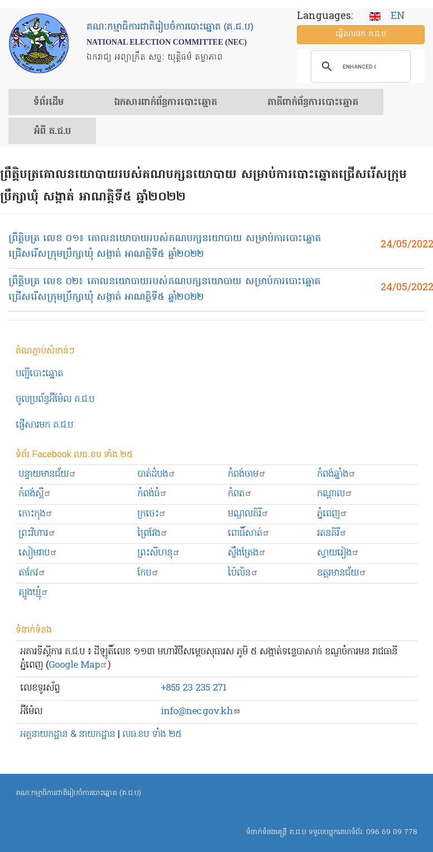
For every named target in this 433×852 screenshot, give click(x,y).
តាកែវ (32, 573)
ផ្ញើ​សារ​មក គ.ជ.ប (360, 34)
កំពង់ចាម (247, 474)
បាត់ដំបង (156, 474)
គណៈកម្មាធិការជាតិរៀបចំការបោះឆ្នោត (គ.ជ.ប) (78, 793)
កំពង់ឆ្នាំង (336, 474)
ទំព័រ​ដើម (48, 102)
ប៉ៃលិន (243, 573)
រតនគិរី (332, 533)
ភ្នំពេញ (332, 514)
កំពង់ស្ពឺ (34, 494)
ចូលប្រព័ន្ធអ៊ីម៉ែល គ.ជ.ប (55, 399)
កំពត (240, 494)
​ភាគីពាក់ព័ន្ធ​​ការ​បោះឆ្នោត (312, 102)
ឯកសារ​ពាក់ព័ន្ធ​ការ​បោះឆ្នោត (165, 102)
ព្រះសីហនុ (158, 553)
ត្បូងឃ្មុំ (33, 593)
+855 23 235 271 (193, 688)
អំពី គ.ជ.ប (52, 132)
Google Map (78, 665)
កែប (148, 573)
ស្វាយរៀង (338, 553)
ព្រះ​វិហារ (37, 533)
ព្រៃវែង (152, 533)
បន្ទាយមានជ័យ (47, 474)
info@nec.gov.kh (200, 712)
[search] (359, 66)
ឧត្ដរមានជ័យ (342, 573)
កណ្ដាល (335, 494)
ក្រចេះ (151, 514)
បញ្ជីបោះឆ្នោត (39, 374)
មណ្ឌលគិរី (248, 514)
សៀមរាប (37, 553)
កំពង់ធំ (152, 494)
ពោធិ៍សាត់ (249, 533)
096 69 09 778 (391, 832)
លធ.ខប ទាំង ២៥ (151, 734)
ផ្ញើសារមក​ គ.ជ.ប (44, 425)
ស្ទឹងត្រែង (247, 553)
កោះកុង (35, 514)
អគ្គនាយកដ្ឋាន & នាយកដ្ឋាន (67, 734)
